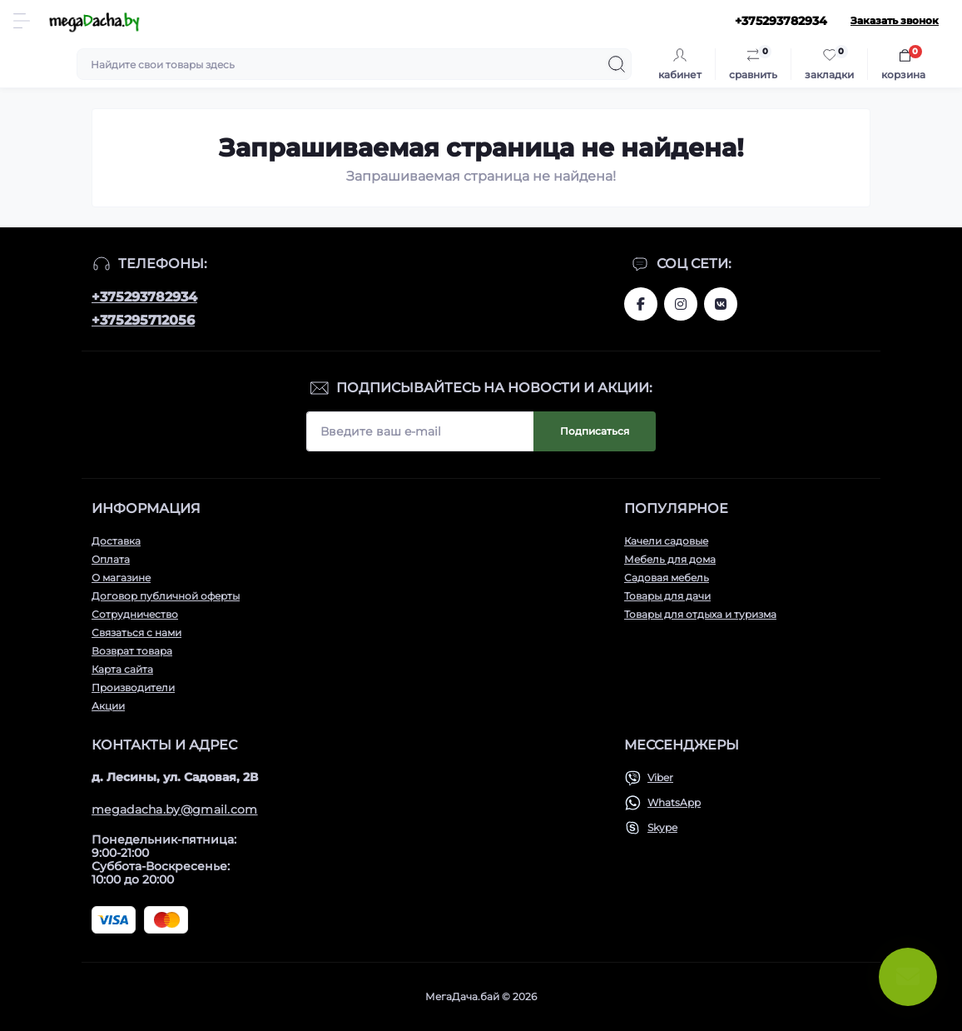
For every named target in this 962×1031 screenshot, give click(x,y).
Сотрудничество (135, 614)
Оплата (111, 559)
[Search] (617, 64)
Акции (108, 706)
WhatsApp (674, 802)
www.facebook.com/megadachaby (641, 304)
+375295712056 (143, 320)
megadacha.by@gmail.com (175, 809)
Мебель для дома (670, 559)
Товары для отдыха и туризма (700, 614)
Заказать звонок (894, 20)
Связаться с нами (136, 632)
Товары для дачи (667, 596)
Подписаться (594, 431)
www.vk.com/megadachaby (720, 304)
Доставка (116, 541)
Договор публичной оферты (166, 596)
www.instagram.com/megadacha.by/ (681, 304)
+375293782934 (144, 297)
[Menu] (21, 20)
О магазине (121, 577)
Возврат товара (132, 651)
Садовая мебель (666, 577)
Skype (662, 827)
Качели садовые (666, 541)
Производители (133, 687)
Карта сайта (122, 669)
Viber (660, 777)
